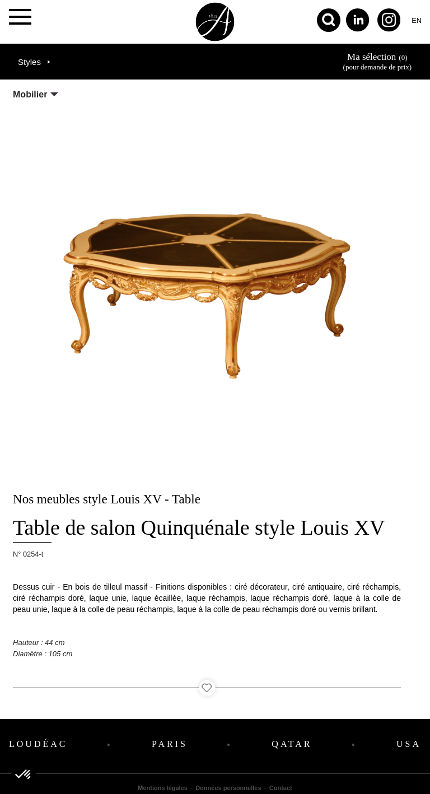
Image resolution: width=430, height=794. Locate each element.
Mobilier (30, 94)
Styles (29, 62)
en (417, 20)
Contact (280, 787)
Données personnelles (228, 787)
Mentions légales (163, 787)
